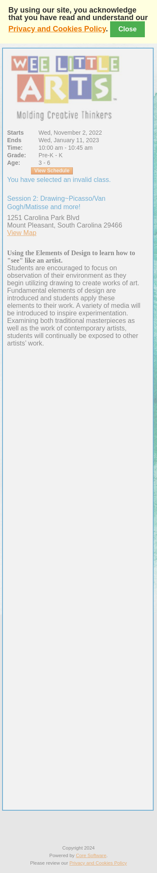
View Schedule (51, 171)
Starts (15, 132)
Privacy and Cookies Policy (57, 29)
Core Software (91, 855)
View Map (21, 232)
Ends (14, 140)
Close (127, 29)
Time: (15, 147)
